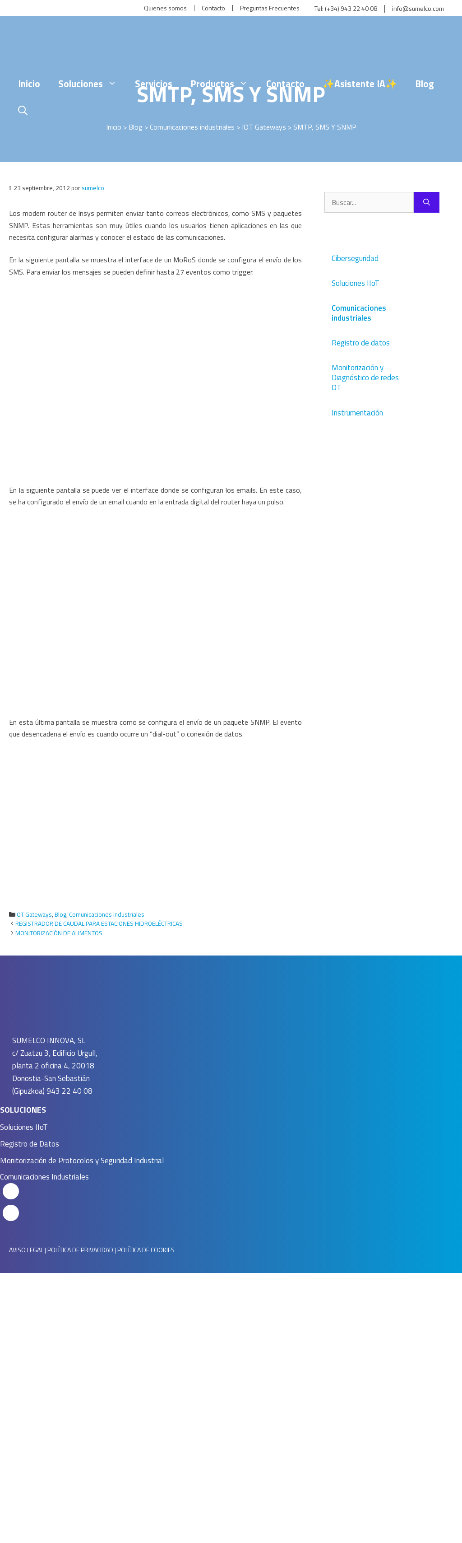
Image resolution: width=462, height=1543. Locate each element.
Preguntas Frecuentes (270, 8)
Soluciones (92, 83)
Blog (424, 83)
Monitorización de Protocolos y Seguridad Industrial (82, 1160)
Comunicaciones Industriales (44, 1177)
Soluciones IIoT (24, 1127)
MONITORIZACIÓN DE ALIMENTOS (58, 932)
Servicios (153, 83)
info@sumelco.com (418, 9)
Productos (223, 83)
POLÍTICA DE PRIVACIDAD (80, 1249)
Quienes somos (165, 8)
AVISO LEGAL (26, 1249)
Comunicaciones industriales (106, 914)
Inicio (29, 83)
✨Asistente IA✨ (360, 83)
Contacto (213, 8)
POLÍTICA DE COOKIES (146, 1249)
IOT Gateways (33, 914)
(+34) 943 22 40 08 (351, 9)
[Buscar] (426, 202)
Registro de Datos (29, 1144)
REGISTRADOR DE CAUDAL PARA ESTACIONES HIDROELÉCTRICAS (99, 923)
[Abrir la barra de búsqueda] (23, 110)
